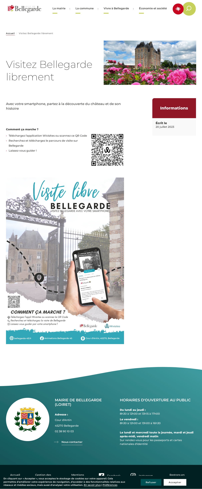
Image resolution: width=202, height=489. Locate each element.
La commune (85, 8)
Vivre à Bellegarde (116, 8)
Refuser (151, 482)
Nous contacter (72, 442)
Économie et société (153, 8)
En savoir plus (92, 485)
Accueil (10, 33)
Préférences (110, 485)
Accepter (175, 482)
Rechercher (191, 8)
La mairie (59, 8)
